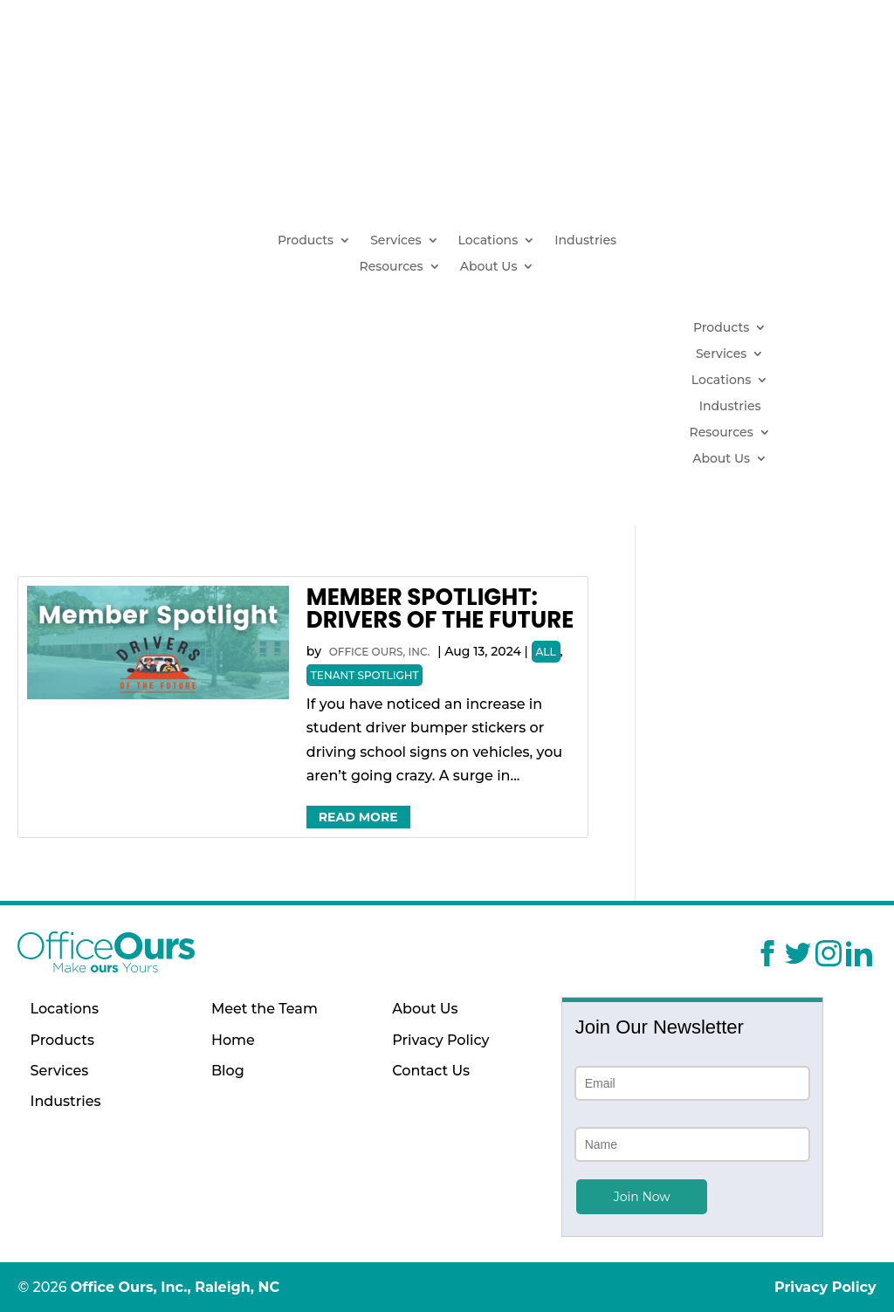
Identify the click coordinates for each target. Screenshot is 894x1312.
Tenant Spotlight (365, 675)
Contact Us (431, 1070)
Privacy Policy (440, 1040)
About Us (489, 267)
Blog (227, 1070)
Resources (391, 267)
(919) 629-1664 (747, 178)
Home (233, 1040)
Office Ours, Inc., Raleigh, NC (175, 1287)
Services (395, 241)
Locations (488, 241)
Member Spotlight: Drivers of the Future (440, 608)
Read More (358, 817)
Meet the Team (264, 1008)
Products (306, 241)
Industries (585, 241)
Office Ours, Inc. (379, 651)
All (546, 651)
